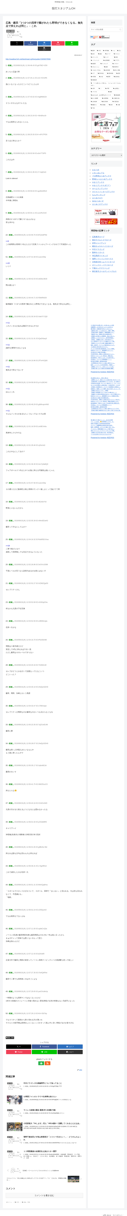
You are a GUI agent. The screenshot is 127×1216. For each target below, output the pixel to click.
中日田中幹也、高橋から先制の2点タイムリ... (103, 354)
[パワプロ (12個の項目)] (98, 91)
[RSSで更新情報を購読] (47, 1058)
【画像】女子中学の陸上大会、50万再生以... (102, 432)
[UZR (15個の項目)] (94, 88)
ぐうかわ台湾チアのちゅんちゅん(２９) (101, 434)
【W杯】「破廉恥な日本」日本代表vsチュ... (102, 339)
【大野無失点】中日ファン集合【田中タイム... (103, 363)
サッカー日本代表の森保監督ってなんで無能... (103, 348)
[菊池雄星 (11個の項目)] (117, 95)
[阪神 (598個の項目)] (93, 50)
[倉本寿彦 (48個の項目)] (107, 70)
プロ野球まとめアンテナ (101, 176)
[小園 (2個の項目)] (118, 104)
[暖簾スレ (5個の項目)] (94, 104)
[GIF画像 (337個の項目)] (106, 50)
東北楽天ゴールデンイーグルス (104, 271)
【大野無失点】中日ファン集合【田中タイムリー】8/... (105, 408)
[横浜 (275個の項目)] (100, 54)
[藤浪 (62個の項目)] (107, 67)
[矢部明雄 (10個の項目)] (106, 98)
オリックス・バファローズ (102, 265)
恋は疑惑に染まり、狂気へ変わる (99, 378)
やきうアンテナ (98, 182)
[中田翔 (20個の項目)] (94, 76)
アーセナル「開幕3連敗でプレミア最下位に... (103, 429)
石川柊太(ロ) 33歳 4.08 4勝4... (98, 352)
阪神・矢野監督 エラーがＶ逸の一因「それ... (103, 427)
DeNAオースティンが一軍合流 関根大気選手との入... (105, 401)
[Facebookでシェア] (25, 43)
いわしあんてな (98, 173)
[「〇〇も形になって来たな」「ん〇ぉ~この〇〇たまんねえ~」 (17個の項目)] (106, 84)
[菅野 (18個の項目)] (109, 76)
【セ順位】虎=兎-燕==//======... (99, 347)
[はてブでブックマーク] (38, 43)
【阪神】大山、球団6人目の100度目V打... (102, 334)
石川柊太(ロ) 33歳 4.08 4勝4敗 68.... (100, 398)
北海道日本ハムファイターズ (103, 262)
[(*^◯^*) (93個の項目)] (117, 60)
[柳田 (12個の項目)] (114, 91)
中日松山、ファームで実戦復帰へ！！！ (101, 359)
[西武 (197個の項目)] (117, 57)
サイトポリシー (117, 1210)
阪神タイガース (98, 252)
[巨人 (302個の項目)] (119, 50)
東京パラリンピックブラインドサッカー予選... (103, 430)
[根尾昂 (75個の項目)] (94, 63)
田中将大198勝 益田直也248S (99, 361)
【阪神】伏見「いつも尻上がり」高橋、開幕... (103, 330)
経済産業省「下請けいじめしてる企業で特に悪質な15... (105, 403)
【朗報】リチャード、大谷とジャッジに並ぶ (102, 366)
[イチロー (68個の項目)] (117, 63)
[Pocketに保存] (51, 43)
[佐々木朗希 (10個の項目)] (95, 98)
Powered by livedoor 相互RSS (102, 372)
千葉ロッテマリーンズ (101, 268)
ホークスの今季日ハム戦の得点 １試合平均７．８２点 (105, 385)
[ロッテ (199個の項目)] (108, 57)
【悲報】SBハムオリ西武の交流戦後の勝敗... (102, 368)
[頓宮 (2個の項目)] (111, 104)
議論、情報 (10, 1032)
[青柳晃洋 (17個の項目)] (106, 80)
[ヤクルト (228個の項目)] (117, 54)
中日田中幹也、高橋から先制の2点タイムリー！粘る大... (105, 399)
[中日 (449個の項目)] (99, 50)
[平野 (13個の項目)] (108, 88)
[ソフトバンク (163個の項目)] (96, 60)
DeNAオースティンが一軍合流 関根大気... (102, 356)
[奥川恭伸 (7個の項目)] (106, 101)
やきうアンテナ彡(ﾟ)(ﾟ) (101, 185)
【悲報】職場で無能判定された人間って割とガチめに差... (106, 410)
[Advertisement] (106, 457)
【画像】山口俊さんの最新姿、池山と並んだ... (103, 336)
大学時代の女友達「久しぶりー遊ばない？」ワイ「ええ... (106, 383)
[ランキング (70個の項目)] (105, 63)
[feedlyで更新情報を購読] (42, 1058)
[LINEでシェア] (64, 43)
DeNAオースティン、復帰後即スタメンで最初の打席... (105, 396)
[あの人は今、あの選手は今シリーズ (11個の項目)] (101, 95)
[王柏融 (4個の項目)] (104, 104)
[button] (77, 43)
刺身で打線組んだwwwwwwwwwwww (100, 423)
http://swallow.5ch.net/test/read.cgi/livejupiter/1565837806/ (28, 54)
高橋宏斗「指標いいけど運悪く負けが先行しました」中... (106, 389)
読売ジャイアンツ (99, 243)
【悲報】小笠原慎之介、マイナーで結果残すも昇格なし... (106, 387)
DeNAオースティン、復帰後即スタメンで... (102, 350)
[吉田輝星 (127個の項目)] (107, 60)
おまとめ (95, 170)
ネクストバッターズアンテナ (103, 192)
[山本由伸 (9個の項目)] (95, 101)
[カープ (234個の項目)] (109, 54)
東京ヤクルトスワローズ (101, 240)
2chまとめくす (98, 201)
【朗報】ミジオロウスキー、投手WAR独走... (102, 338)
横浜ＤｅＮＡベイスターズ (102, 246)
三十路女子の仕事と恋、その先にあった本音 (102, 325)
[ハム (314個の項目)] (113, 50)
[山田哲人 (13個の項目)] (117, 88)
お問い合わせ (107, 1210)
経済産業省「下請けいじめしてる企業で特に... (103, 357)
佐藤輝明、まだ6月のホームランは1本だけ (102, 327)
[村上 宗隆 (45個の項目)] (117, 70)
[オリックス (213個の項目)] (96, 57)
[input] (106, 29)
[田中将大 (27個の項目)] (101, 73)
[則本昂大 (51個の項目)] (117, 67)
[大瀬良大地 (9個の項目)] (116, 98)
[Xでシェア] (12, 43)
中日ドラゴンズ (98, 249)
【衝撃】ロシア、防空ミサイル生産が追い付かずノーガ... (106, 379)
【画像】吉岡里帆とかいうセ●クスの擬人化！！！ (104, 392)
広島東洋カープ (98, 237)
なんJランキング (98, 195)
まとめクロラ (97, 198)
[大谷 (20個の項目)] (101, 76)
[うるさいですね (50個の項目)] (96, 70)
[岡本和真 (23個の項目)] (110, 73)
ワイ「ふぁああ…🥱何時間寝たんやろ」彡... (102, 421)
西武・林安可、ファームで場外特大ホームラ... (103, 345)
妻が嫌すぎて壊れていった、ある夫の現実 (102, 420)
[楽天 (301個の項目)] (93, 54)
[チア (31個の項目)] (93, 73)
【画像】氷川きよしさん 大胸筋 (99, 390)
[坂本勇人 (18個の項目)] (117, 76)
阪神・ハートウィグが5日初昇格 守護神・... (103, 365)
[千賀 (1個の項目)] (106, 108)
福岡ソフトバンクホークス (102, 259)
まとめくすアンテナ (100, 204)
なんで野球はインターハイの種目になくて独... (103, 341)
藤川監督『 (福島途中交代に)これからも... (102, 329)
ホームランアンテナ (100, 189)
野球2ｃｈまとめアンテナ (102, 179)
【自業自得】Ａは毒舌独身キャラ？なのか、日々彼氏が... (106, 381)
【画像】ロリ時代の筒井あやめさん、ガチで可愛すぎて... (106, 394)
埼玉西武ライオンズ (100, 256)
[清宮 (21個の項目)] (119, 73)
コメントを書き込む (44, 1190)
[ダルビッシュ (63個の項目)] (96, 67)
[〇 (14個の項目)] (101, 88)
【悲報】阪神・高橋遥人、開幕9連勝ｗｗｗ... (103, 332)
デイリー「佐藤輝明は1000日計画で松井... (102, 425)
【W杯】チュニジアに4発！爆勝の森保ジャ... (102, 343)
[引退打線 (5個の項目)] (117, 101)
